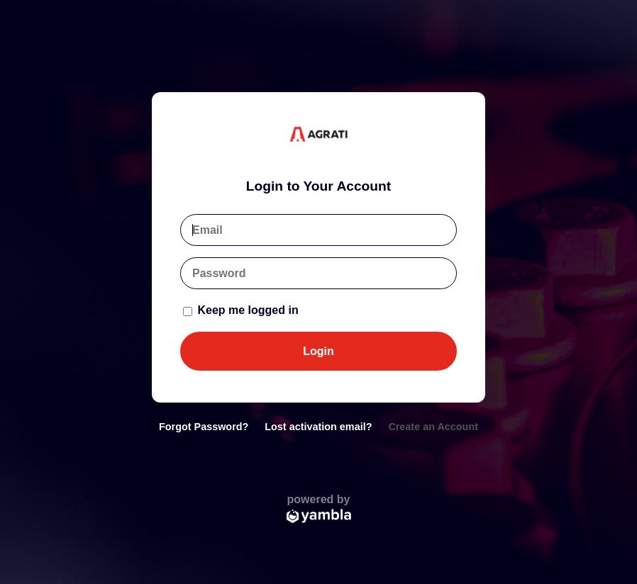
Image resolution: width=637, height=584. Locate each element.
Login (318, 351)
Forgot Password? (203, 426)
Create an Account (433, 426)
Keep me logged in (241, 310)
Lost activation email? (318, 426)
